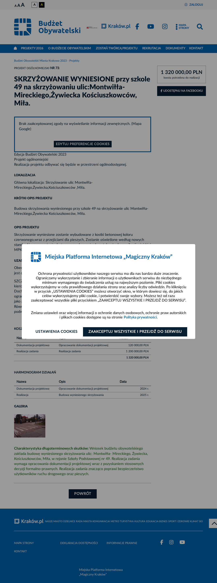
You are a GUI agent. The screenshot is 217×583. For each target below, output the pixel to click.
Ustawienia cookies (56, 332)
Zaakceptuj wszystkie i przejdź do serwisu (135, 332)
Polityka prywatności (140, 317)
